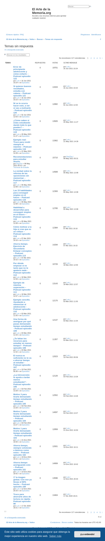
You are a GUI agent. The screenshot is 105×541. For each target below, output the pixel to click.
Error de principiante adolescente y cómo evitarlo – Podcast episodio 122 (21, 73)
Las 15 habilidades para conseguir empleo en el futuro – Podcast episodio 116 (22, 195)
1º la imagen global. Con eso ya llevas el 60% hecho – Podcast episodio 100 (22, 482)
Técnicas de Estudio (21, 167)
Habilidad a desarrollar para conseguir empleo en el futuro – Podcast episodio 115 (22, 213)
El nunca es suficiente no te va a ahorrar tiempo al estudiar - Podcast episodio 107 (22, 361)
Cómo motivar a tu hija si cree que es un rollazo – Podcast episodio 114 (22, 231)
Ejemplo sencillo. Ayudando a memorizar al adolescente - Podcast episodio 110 (21, 306)
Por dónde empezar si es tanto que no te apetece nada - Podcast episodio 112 (21, 269)
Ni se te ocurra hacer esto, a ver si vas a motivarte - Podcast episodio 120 (22, 108)
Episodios (26, 83)
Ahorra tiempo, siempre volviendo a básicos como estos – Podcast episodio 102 (22, 450)
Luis (17, 81)
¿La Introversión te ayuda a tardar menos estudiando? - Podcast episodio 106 (21, 381)
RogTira (19, 164)
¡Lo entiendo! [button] (87, 534)
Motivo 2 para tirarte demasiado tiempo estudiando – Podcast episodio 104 (22, 416)
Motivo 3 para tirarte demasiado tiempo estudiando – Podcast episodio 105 (22, 399)
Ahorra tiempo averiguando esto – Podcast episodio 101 (21, 466)
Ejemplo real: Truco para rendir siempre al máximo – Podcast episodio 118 (22, 144)
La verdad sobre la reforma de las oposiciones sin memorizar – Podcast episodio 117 (22, 177)
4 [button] (97, 58)
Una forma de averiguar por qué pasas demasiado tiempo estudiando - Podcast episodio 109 (22, 325)
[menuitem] (22, 34)
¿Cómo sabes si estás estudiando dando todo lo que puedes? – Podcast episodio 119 (22, 126)
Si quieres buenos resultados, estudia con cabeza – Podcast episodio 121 (22, 91)
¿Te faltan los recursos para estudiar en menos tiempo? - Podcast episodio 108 (22, 343)
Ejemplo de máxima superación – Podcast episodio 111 (21, 287)
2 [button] (91, 58)
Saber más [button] (55, 536)
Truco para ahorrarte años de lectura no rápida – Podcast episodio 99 (22, 499)
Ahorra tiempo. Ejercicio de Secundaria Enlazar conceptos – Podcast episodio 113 (22, 250)
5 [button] (100, 58)
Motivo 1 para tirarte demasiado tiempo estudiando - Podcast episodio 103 (22, 433)
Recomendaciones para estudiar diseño (22, 159)
